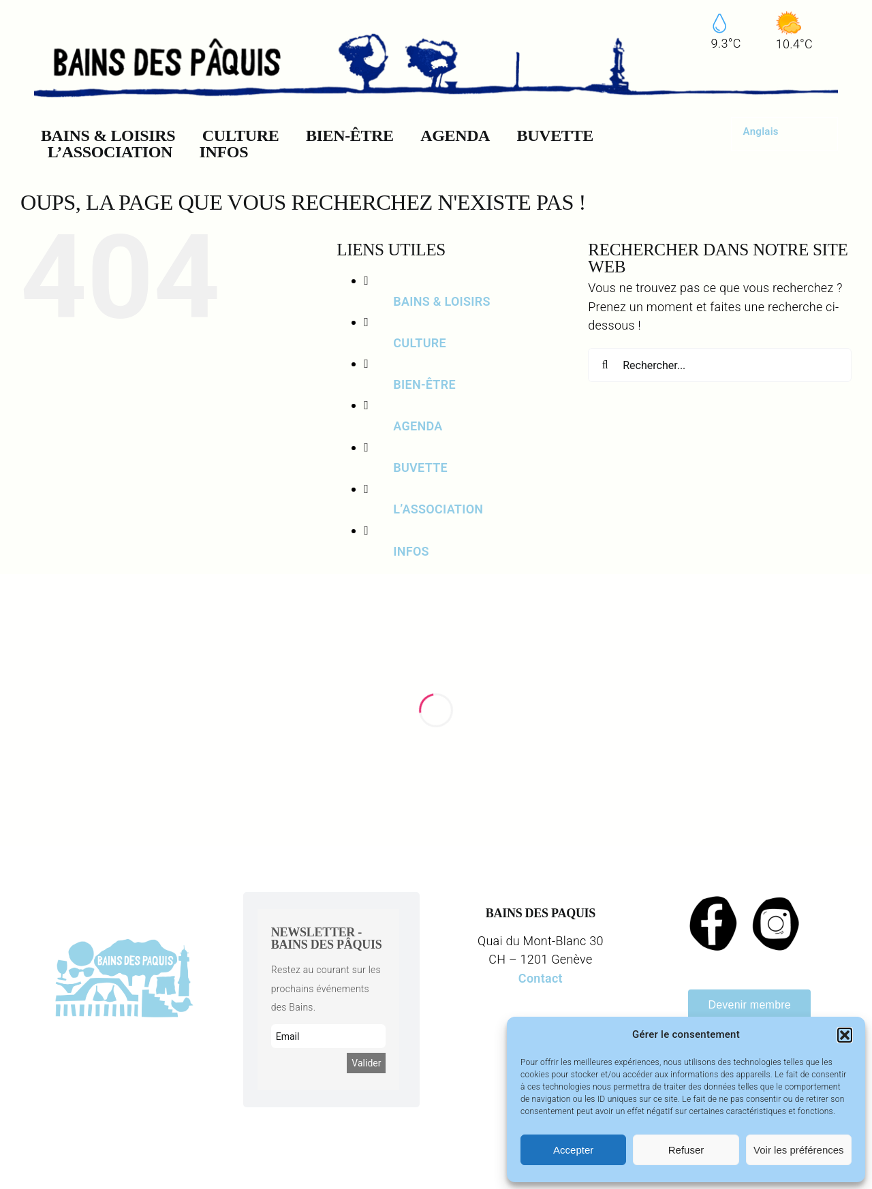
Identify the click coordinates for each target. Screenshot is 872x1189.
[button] (845, 1035)
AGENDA (417, 426)
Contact (540, 978)
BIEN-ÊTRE (424, 384)
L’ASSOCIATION (438, 509)
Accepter (573, 1150)
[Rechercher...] (720, 365)
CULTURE (419, 343)
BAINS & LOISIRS (441, 301)
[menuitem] (760, 132)
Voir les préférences (798, 1150)
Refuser (686, 1150)
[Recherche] (605, 365)
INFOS (411, 551)
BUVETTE (420, 467)
